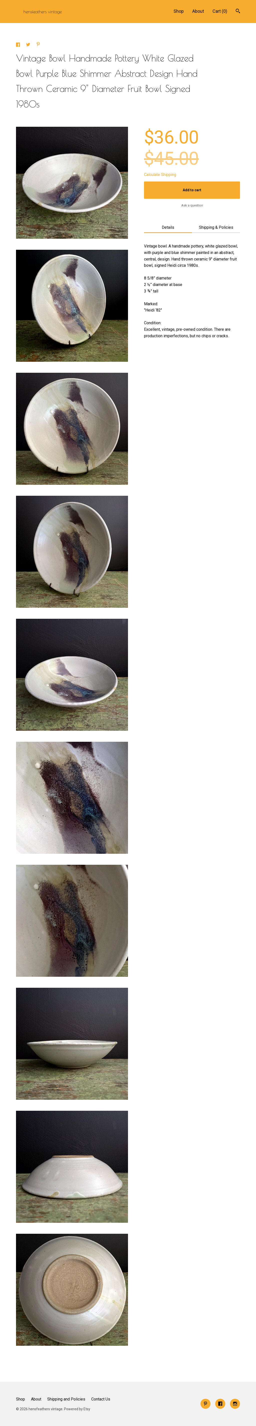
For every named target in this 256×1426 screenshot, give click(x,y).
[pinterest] (205, 1404)
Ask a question (192, 205)
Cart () (219, 11)
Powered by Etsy (77, 1409)
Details (168, 227)
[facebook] (220, 1404)
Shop (179, 11)
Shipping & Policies (216, 227)
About (198, 11)
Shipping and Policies (66, 1399)
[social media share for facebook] (18, 45)
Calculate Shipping (160, 174)
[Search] (238, 11)
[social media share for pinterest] (38, 44)
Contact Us (100, 1399)
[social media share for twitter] (28, 45)
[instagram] (235, 1404)
